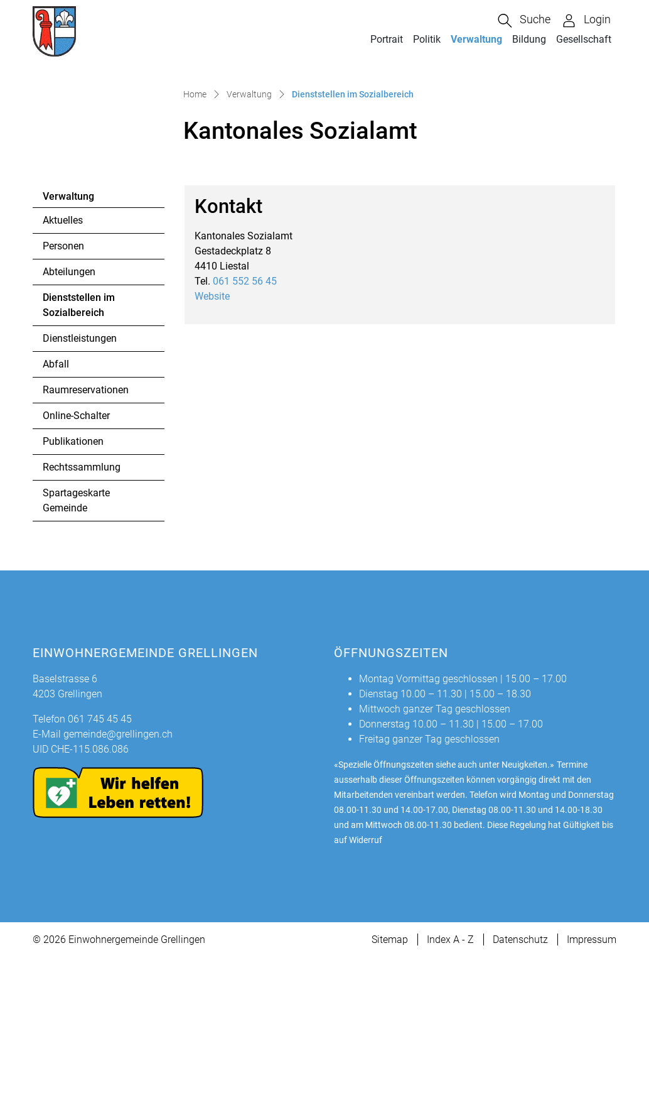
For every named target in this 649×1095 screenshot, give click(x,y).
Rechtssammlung (82, 605)
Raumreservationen (86, 527)
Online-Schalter (76, 553)
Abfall (56, 502)
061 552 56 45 (245, 418)
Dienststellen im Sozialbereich (78, 446)
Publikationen (73, 579)
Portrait (386, 39)
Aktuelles (63, 358)
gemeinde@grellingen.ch (118, 872)
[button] (524, 20)
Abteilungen (69, 409)
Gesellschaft (583, 39)
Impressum (591, 1077)
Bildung (529, 39)
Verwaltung (476, 39)
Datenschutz (520, 1077)
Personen (63, 384)
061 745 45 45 (100, 857)
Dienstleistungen (80, 476)
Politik (427, 39)
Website (218, 433)
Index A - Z (450, 1077)
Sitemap (390, 1077)
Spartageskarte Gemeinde (76, 637)
